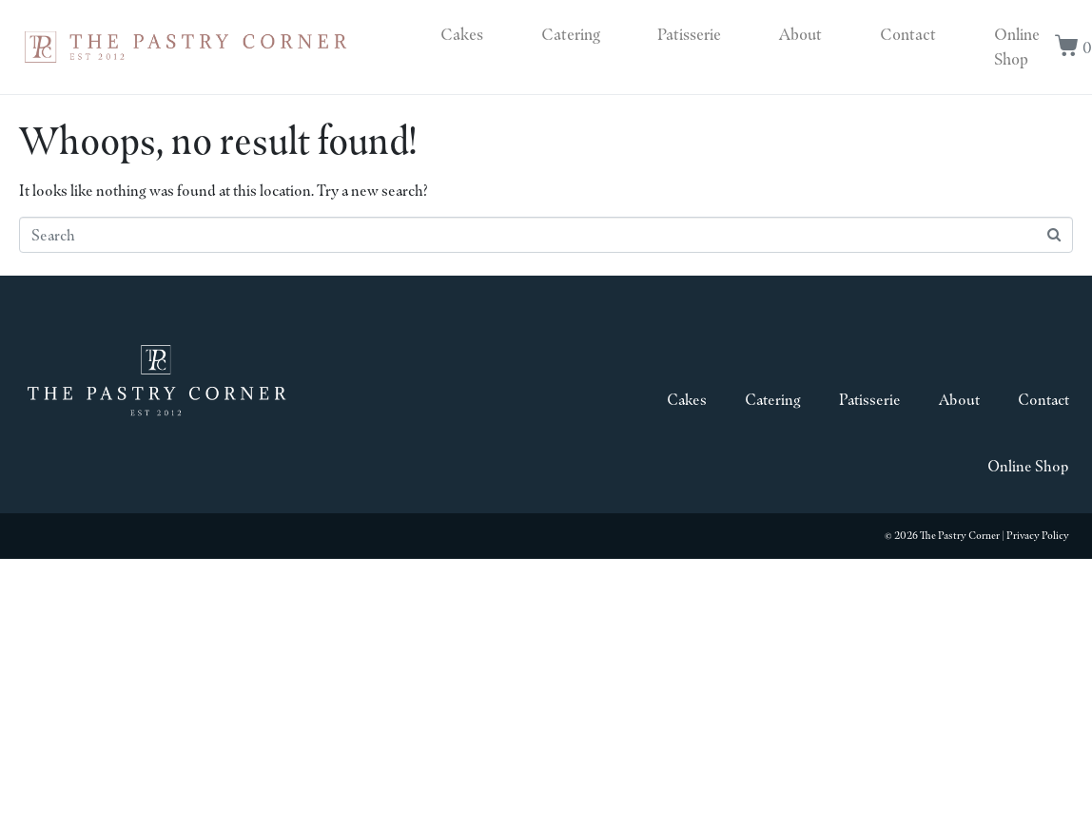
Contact (908, 34)
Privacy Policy (1037, 535)
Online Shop (1017, 46)
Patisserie (689, 34)
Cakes (461, 34)
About (800, 34)
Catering (570, 34)
